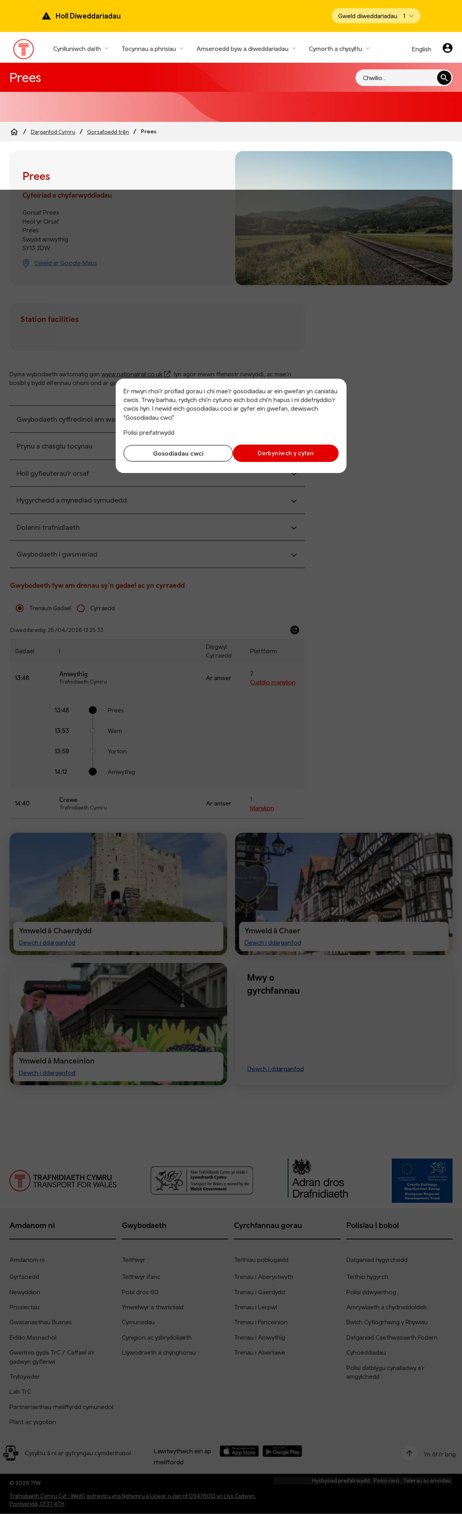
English (421, 48)
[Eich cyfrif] (448, 49)
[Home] (14, 131)
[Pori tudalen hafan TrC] (23, 51)
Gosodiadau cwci (175, 453)
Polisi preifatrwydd (148, 432)
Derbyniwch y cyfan (287, 453)
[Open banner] (376, 15)
